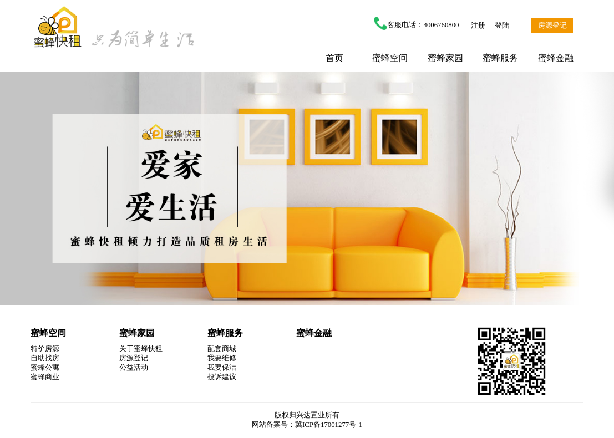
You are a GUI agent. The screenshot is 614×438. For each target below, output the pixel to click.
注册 (478, 25)
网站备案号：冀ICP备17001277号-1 (307, 425)
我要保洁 (221, 367)
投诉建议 (221, 377)
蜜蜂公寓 (45, 367)
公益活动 (133, 367)
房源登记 (552, 25)
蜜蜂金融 (556, 58)
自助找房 (45, 358)
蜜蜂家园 (445, 58)
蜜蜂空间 (390, 58)
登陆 (502, 25)
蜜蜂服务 (500, 58)
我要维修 (221, 358)
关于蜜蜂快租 (141, 349)
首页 (334, 58)
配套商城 (221, 349)
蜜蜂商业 (45, 377)
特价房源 (45, 349)
